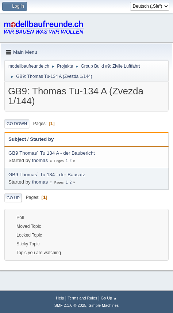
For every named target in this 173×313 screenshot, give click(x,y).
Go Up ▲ (109, 298)
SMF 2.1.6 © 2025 (70, 305)
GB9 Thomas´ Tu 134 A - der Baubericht (51, 153)
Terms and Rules (82, 298)
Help (60, 298)
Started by (42, 139)
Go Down (17, 123)
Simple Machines (104, 305)
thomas (40, 160)
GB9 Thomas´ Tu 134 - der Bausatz (46, 174)
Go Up (13, 198)
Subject (17, 139)
